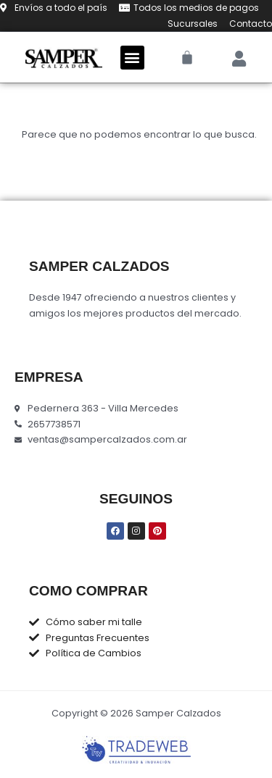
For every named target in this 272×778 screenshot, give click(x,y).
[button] (132, 58)
